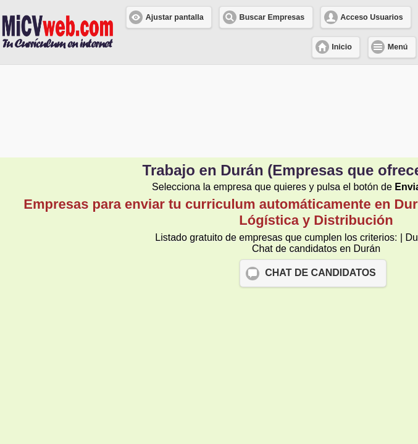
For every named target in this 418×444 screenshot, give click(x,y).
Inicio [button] (342, 47)
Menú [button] (398, 47)
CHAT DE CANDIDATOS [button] (320, 272)
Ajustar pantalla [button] (175, 17)
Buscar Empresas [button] (272, 17)
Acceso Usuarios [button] (371, 17)
